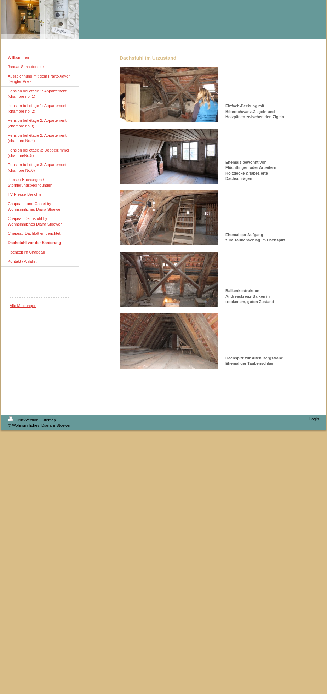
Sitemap (48, 420)
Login (314, 419)
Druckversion (23, 420)
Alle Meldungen (23, 305)
